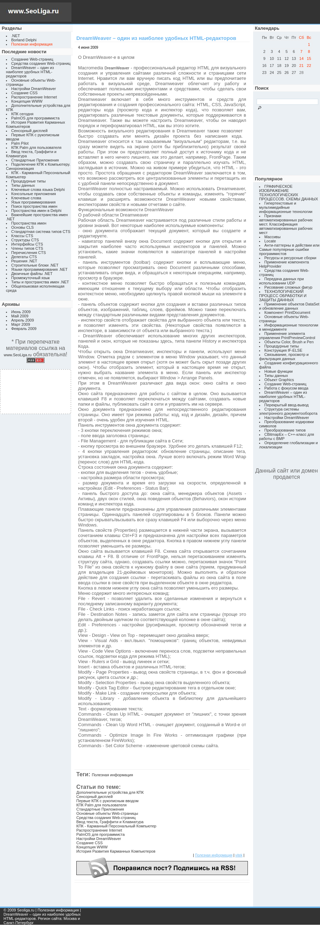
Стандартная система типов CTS (40, 231)
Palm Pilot (20, 143)
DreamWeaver (117, 68)
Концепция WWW (26, 101)
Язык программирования (33, 202)
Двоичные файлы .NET (32, 273)
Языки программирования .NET (39, 269)
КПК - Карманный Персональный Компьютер (116, 826)
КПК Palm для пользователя (36, 147)
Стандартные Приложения (35, 160)
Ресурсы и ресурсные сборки (290, 258)
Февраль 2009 (23, 328)
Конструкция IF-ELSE (283, 350)
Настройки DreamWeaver (33, 89)
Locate (270, 241)
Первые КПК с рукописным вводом (107, 801)
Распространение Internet (34, 97)
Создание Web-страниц (32, 59)
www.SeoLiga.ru (18, 355)
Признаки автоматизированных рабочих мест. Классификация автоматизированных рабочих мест (286, 224)
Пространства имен (28, 223)
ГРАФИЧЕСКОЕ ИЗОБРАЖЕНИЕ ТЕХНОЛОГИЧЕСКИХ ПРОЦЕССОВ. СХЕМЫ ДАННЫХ (288, 192)
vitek (239, 855)
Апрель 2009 (22, 320)
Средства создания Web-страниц (40, 63)
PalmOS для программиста (35, 118)
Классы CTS (22, 236)
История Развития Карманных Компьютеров (115, 851)
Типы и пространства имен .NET (40, 282)
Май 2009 (19, 316)
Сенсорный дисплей (29, 131)
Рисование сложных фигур (288, 287)
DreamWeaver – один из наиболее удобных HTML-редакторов (30, 72)
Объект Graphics (279, 380)
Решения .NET (24, 261)
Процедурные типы (28, 181)
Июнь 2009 (21, 312)
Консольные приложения (33, 194)
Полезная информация (112, 775)
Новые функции (278, 371)
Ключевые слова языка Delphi (38, 189)
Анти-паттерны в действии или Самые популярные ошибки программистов (289, 249)
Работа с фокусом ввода (286, 388)
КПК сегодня (22, 114)
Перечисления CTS (28, 252)
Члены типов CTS (27, 248)
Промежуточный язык (30, 278)
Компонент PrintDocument (287, 312)
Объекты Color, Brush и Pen (289, 342)
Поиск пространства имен (34, 206)
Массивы (272, 237)
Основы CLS (22, 227)
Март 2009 (20, 324)
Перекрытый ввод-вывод (286, 405)
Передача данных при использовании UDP (281, 281)
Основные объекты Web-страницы (107, 813)
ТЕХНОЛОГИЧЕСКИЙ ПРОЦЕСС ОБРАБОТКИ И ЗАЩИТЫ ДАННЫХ (282, 295)
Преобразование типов (285, 430)
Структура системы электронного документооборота (288, 411)
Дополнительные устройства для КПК (110, 792)
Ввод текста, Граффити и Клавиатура (110, 822)
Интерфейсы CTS (27, 244)
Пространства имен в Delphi (36, 210)
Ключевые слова (26, 198)
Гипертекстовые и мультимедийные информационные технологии (285, 207)
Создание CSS (24, 93)
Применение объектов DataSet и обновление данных (289, 306)
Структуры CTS (25, 240)
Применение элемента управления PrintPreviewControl (287, 335)
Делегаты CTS (24, 257)
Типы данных (23, 185)
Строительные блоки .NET (34, 265)
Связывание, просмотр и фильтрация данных (283, 356)
